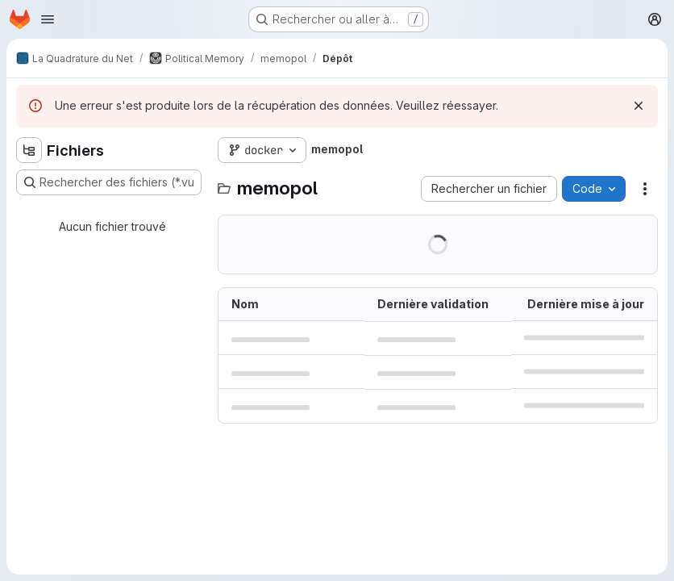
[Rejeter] (638, 105)
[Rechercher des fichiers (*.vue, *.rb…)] (109, 182)
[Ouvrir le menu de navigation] (47, 19)
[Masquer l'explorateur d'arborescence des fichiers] (29, 150)
